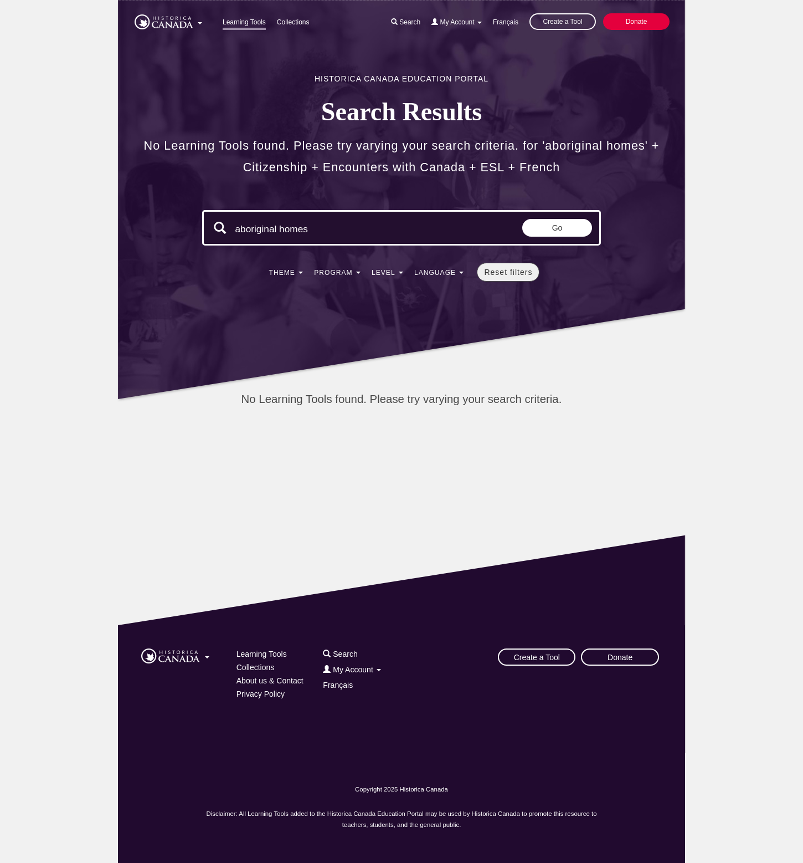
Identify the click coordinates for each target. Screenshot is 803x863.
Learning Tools (244, 22)
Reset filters (508, 272)
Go (557, 227)
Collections (293, 22)
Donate (636, 21)
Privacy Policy (260, 694)
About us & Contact (269, 680)
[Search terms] (328, 229)
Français (505, 22)
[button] (168, 20)
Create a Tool (562, 21)
